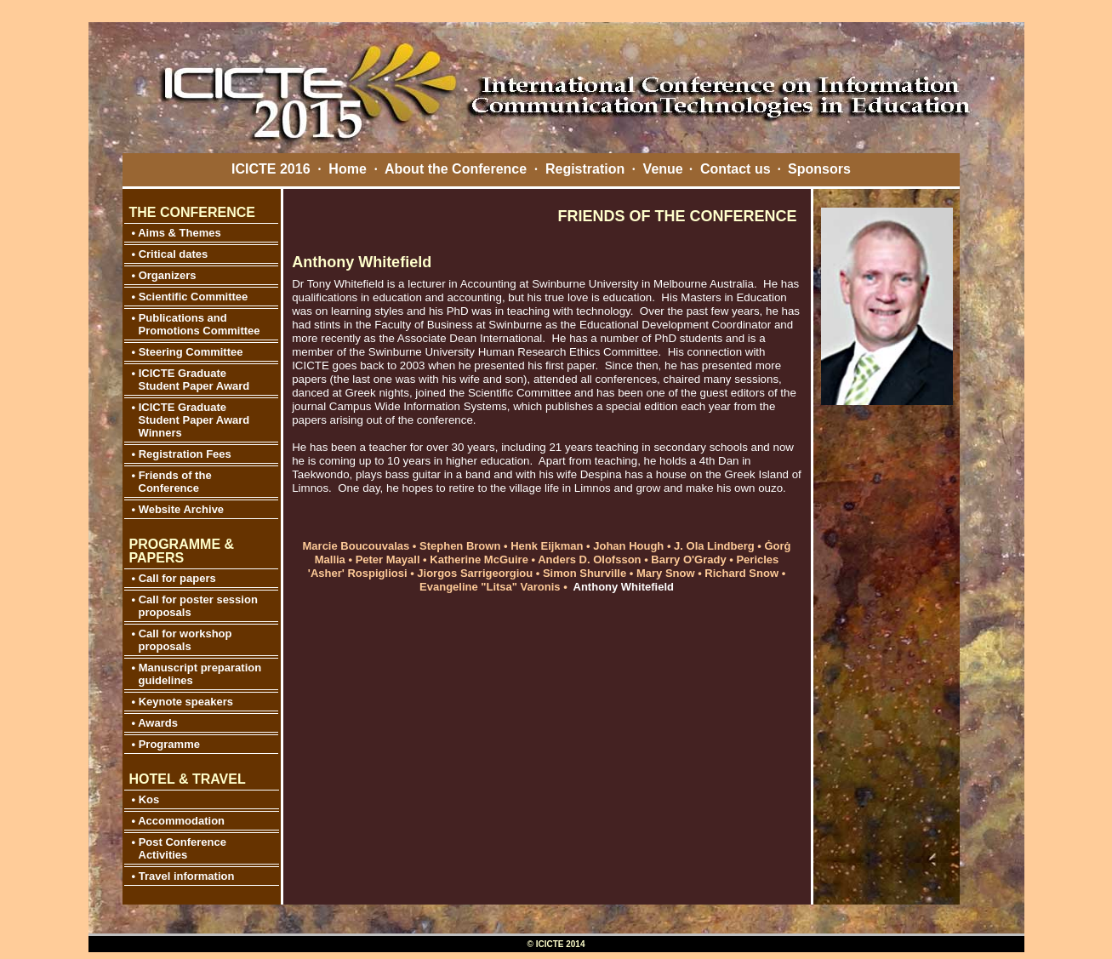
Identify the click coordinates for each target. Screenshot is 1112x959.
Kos (149, 799)
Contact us (735, 169)
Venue (663, 169)
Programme (169, 744)
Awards (156, 722)
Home (347, 169)
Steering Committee (191, 351)
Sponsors (819, 169)
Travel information (187, 876)
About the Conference (456, 169)
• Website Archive (178, 509)
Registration (584, 169)
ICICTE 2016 (270, 169)
